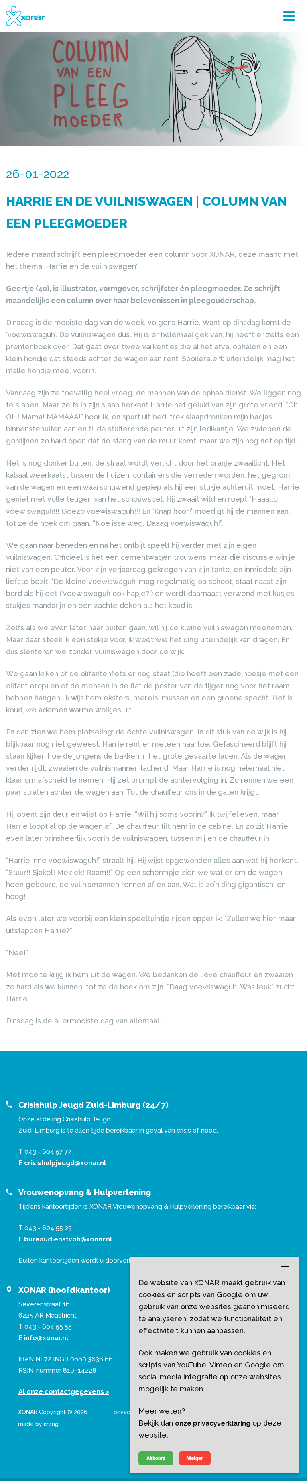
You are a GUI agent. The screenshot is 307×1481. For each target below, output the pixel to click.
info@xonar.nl (46, 1338)
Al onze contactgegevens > (63, 1392)
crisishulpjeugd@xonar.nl (65, 1163)
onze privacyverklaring (212, 1423)
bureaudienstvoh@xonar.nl (68, 1239)
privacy (123, 1412)
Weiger (195, 1458)
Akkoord (155, 1458)
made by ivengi (39, 1424)
